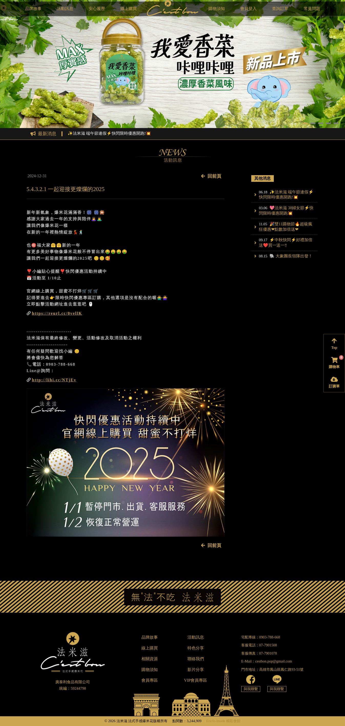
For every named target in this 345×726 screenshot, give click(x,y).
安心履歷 (97, 8)
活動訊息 (65, 8)
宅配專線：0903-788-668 (260, 637)
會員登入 (248, 8)
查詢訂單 (280, 8)
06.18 (263, 192)
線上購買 (128, 8)
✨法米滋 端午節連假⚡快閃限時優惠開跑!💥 (109, 133)
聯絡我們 (195, 659)
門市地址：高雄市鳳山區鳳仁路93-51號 (272, 669)
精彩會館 (233, 721)
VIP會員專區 (195, 680)
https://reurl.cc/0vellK (57, 313)
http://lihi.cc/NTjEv (54, 380)
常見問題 (312, 8)
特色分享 (195, 648)
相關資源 (149, 659)
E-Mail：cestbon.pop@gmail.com (266, 661)
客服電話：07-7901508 (259, 645)
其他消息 (262, 178)
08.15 (263, 256)
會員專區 (149, 680)
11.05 (263, 224)
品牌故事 (33, 8)
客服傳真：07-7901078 (259, 653)
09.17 (263, 240)
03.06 (263, 208)
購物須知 (216, 8)
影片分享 (195, 669)
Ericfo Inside (215, 721)
